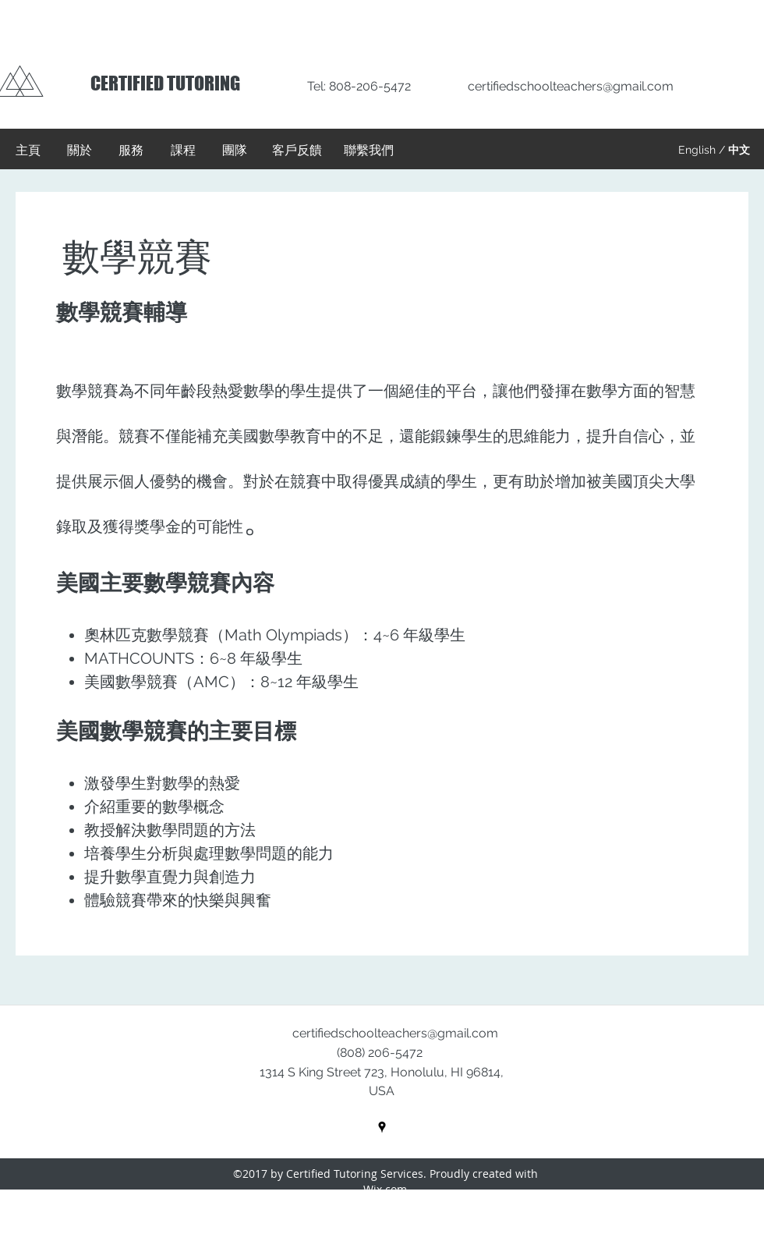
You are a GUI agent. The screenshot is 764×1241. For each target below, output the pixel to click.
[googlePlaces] (382, 1127)
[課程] (183, 150)
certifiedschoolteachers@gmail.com (571, 86)
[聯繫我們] (368, 150)
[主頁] (28, 150)
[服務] (131, 150)
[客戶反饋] (297, 150)
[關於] (79, 150)
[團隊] (234, 150)
